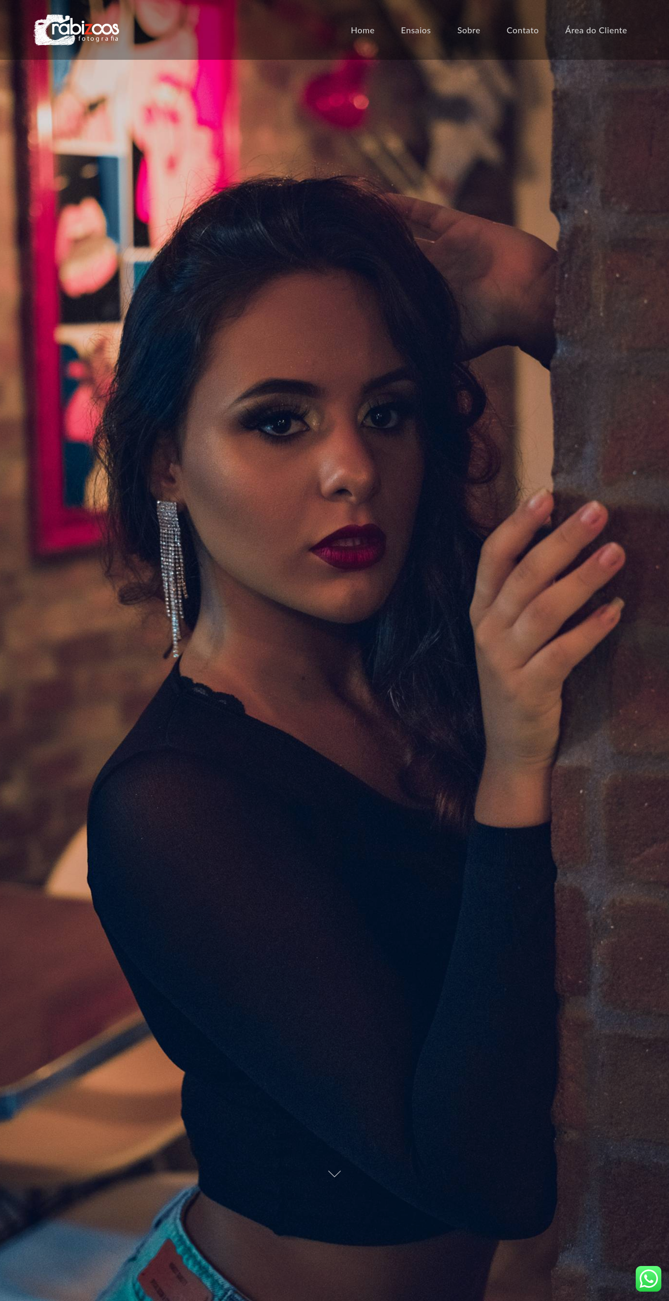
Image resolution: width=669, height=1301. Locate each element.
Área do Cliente (596, 30)
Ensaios (416, 30)
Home (363, 30)
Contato (523, 30)
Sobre (468, 30)
